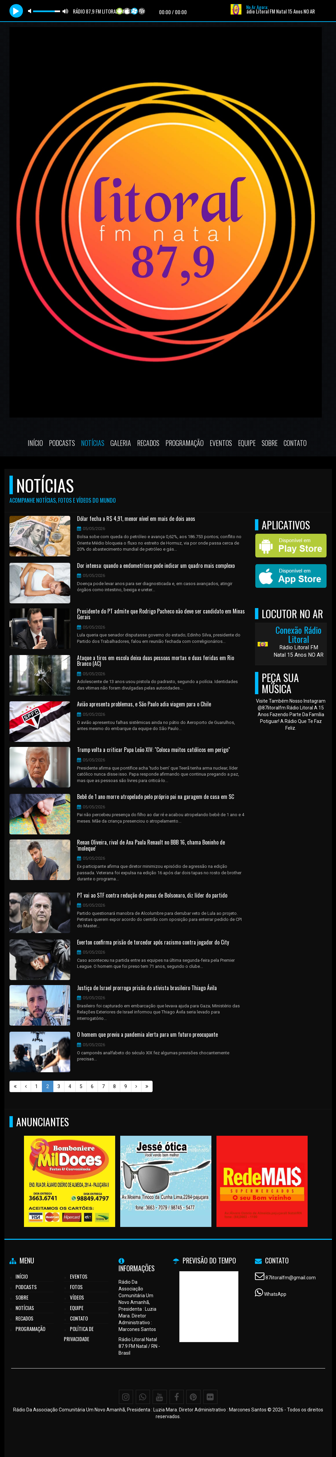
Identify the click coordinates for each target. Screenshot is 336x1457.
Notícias (92, 443)
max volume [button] (65, 11)
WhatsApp (275, 1294)
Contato (295, 443)
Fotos (76, 1286)
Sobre (270, 443)
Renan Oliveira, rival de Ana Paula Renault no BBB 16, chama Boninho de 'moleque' (151, 845)
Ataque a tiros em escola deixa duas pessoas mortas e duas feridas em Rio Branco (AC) (155, 661)
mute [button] (31, 11)
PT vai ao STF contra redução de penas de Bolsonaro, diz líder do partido (152, 896)
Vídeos (77, 1297)
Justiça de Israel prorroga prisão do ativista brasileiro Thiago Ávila (147, 988)
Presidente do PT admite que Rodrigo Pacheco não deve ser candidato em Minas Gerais (161, 614)
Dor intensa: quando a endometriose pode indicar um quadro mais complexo (156, 566)
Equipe (247, 443)
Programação (184, 443)
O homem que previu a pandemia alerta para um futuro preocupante (147, 1035)
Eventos (221, 443)
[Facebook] (177, 1397)
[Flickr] (210, 1397)
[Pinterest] (193, 1397)
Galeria (120, 443)
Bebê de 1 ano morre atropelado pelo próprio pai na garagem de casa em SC (155, 797)
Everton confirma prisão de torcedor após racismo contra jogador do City (153, 942)
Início (35, 443)
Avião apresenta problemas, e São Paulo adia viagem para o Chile (144, 704)
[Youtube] (160, 1397)
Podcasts (62, 443)
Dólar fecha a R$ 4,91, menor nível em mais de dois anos (136, 519)
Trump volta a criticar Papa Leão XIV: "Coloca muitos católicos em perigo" (153, 750)
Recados (148, 443)
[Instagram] (126, 1397)
